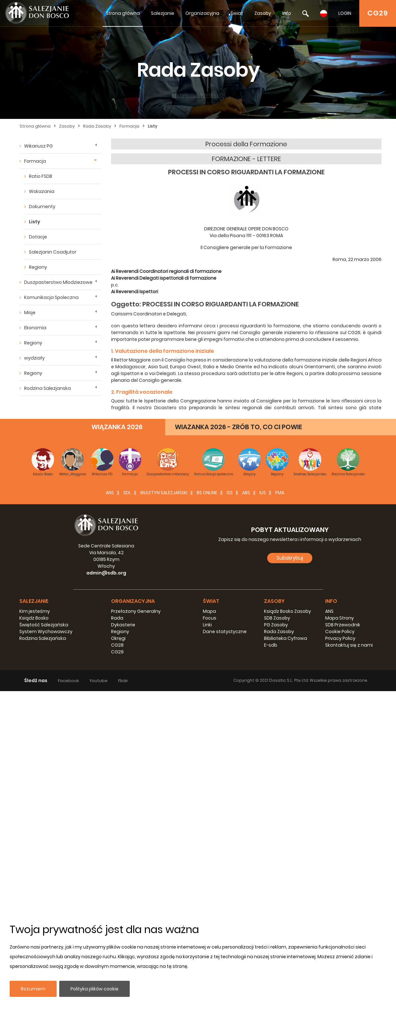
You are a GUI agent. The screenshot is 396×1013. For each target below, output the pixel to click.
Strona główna (123, 13)
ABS (246, 814)
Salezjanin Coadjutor (52, 252)
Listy (152, 126)
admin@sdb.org (106, 895)
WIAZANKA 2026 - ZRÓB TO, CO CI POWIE (238, 748)
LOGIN (344, 13)
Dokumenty (42, 206)
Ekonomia (35, 327)
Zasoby (262, 13)
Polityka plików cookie (94, 989)
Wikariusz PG (38, 146)
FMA (279, 814)
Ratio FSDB (40, 176)
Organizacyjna (202, 13)
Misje (29, 312)
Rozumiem (33, 989)
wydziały (34, 358)
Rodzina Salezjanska (47, 388)
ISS (230, 814)
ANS (110, 814)
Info (286, 13)
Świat (237, 13)
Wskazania (41, 191)
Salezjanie (162, 13)
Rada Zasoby (97, 126)
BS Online (207, 814)
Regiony (38, 267)
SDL (127, 814)
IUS (262, 814)
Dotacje (38, 237)
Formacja (129, 126)
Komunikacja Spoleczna (51, 297)
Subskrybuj (290, 879)
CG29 (377, 13)
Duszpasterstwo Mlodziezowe (58, 282)
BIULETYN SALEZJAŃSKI (163, 814)
